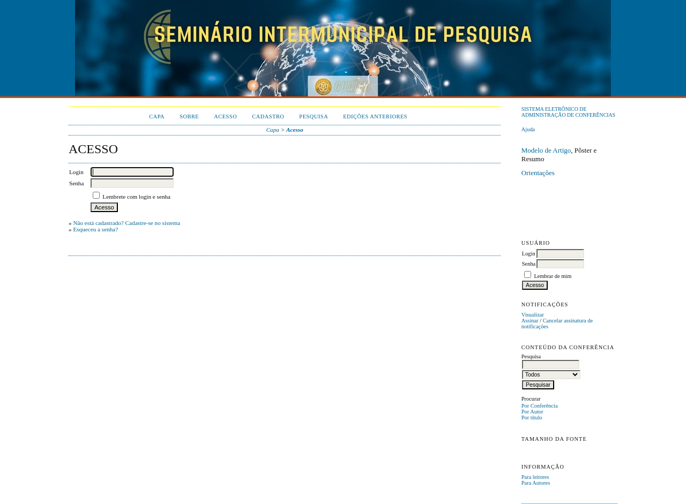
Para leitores (535, 477)
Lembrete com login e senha (136, 196)
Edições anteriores (375, 116)
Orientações (538, 173)
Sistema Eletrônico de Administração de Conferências (568, 112)
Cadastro (268, 116)
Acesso (225, 116)
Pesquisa (313, 116)
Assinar (530, 321)
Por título (531, 417)
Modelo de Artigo (546, 150)
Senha (528, 264)
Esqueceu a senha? (95, 229)
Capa (157, 116)
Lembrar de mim (552, 276)
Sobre (189, 116)
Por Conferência (539, 406)
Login (528, 254)
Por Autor (532, 412)
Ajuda (528, 129)
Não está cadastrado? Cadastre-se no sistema (126, 223)
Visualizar (532, 315)
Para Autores (535, 483)
